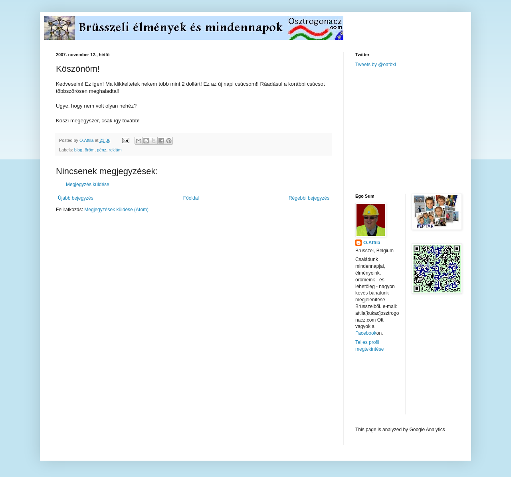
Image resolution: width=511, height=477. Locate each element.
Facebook (365, 333)
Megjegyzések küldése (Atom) (116, 209)
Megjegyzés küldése (87, 184)
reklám (115, 149)
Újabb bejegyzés (75, 198)
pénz (101, 149)
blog (78, 149)
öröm (90, 149)
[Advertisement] (415, 130)
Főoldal (191, 198)
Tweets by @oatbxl (375, 64)
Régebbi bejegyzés (309, 198)
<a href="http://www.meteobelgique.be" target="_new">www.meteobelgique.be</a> (389, 389)
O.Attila (371, 242)
